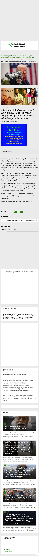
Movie (11, 107)
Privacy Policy (7, 549)
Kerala (6, 107)
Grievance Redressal (8, 551)
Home (2, 107)
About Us (22, 544)
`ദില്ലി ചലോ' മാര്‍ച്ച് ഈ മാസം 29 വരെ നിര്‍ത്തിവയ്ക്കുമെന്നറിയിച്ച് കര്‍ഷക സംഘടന (19, 498)
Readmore (8, 438)
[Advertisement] (18, 21)
